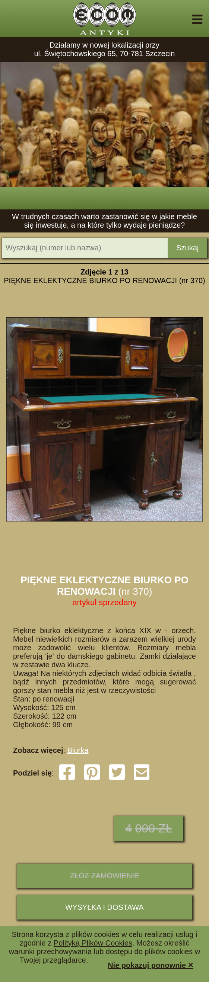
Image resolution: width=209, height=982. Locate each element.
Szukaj (187, 248)
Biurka (78, 750)
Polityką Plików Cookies (93, 943)
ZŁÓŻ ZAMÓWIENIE (104, 876)
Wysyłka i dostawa (104, 907)
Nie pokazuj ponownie (150, 965)
